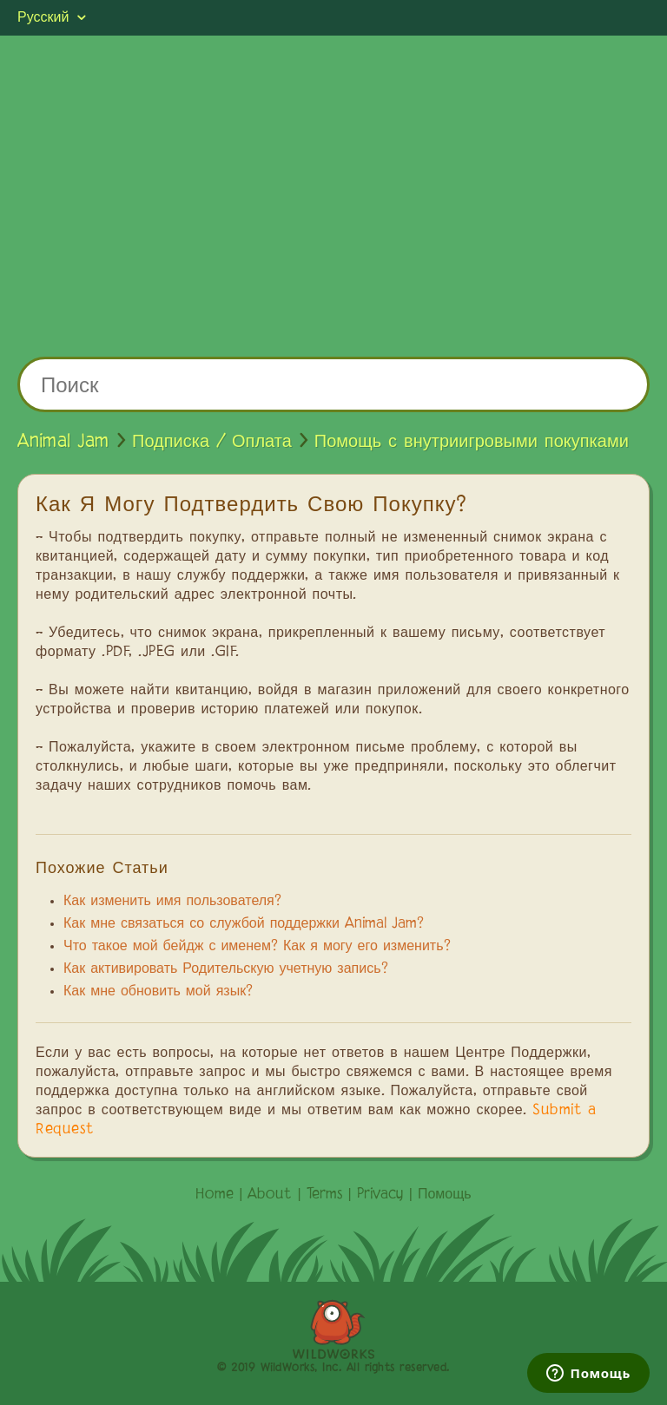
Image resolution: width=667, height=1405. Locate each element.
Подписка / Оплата (212, 441)
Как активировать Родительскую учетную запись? (225, 969)
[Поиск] (333, 384)
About (270, 1195)
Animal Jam (63, 441)
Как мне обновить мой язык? (158, 992)
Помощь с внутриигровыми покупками (471, 441)
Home (214, 1195)
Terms (325, 1195)
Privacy (380, 1195)
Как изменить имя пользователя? (172, 902)
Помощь (445, 1195)
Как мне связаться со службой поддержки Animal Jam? (243, 924)
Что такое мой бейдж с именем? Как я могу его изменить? (257, 947)
